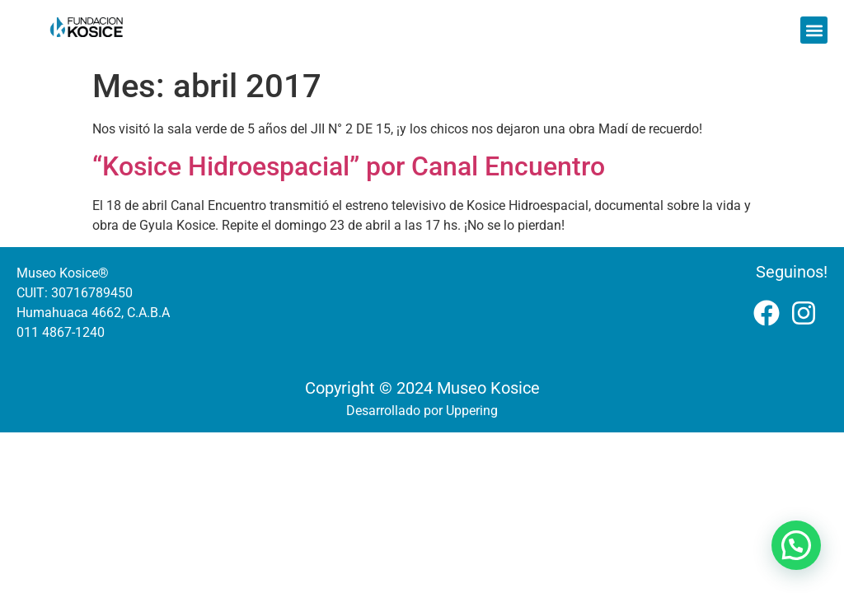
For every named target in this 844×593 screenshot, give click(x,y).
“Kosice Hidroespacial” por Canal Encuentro (348, 166)
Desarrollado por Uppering (422, 410)
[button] (814, 30)
